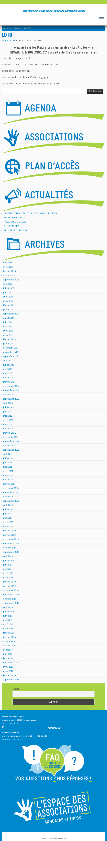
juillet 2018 (8, 611)
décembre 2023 (11, 348)
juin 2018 (7, 616)
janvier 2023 (9, 382)
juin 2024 (7, 322)
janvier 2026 (9, 271)
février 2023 (9, 377)
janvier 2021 (9, 484)
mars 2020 (8, 526)
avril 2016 (8, 667)
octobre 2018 (9, 599)
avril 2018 (8, 624)
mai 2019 (7, 569)
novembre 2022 (11, 390)
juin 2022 (7, 411)
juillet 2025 (8, 288)
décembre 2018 (11, 590)
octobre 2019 (9, 547)
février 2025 (9, 305)
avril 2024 (8, 331)
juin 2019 (7, 565)
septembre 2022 (11, 399)
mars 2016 (8, 671)
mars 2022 (8, 424)
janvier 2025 (9, 309)
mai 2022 (7, 416)
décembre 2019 (11, 539)
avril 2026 (8, 267)
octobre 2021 (9, 445)
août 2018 (8, 607)
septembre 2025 (11, 279)
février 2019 (9, 582)
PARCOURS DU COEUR (15, 222)
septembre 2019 (11, 552)
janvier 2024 (9, 343)
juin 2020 (7, 513)
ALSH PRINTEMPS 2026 (15, 230)
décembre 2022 (11, 386)
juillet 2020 (8, 509)
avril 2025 (8, 296)
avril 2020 (8, 522)
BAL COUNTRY (11, 226)
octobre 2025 (9, 275)
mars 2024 (8, 335)
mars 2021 (8, 475)
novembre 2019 (11, 543)
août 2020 (8, 505)
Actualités (18, 28)
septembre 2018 (11, 603)
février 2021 (9, 479)
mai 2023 (7, 369)
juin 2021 (7, 462)
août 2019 (8, 556)
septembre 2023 (11, 356)
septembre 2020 (11, 501)
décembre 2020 (11, 488)
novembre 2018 (11, 594)
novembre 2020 (11, 492)
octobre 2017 (9, 645)
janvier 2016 (9, 675)
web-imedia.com (60, 839)
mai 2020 (7, 518)
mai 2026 (7, 262)
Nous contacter (54, 727)
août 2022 (8, 403)
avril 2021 (8, 471)
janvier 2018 (9, 637)
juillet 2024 (8, 318)
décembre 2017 (11, 641)
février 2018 (9, 633)
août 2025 (8, 284)
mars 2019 (8, 577)
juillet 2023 (8, 365)
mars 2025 (8, 301)
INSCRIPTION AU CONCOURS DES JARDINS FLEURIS (30, 213)
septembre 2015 (11, 679)
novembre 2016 (11, 662)
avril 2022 (8, 420)
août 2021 (8, 454)
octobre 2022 (9, 394)
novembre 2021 (11, 441)
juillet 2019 (8, 560)
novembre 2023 (11, 352)
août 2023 (8, 360)
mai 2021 (7, 467)
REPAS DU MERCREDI (14, 217)
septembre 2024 (11, 314)
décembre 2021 (11, 437)
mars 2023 (8, 373)
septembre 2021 (11, 450)
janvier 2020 (9, 535)
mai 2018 (7, 620)
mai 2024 (7, 326)
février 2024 (9, 339)
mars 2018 (8, 628)
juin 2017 (7, 654)
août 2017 (8, 650)
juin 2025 (7, 292)
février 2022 (9, 428)
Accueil (6, 28)
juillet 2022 (8, 407)
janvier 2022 (9, 433)
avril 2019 (8, 573)
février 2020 (9, 530)
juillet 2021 (8, 458)
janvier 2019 (9, 586)
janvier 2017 (9, 658)
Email (15, 689)
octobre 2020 (9, 496)
